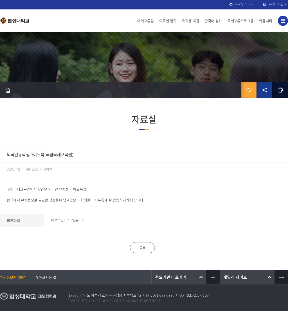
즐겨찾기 (248, 90)
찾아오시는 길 (46, 277)
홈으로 (8, 90)
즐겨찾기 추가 (244, 4)
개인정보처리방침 (13, 277)
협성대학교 (276, 4)
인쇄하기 (280, 90)
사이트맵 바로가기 (283, 21)
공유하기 (264, 90)
